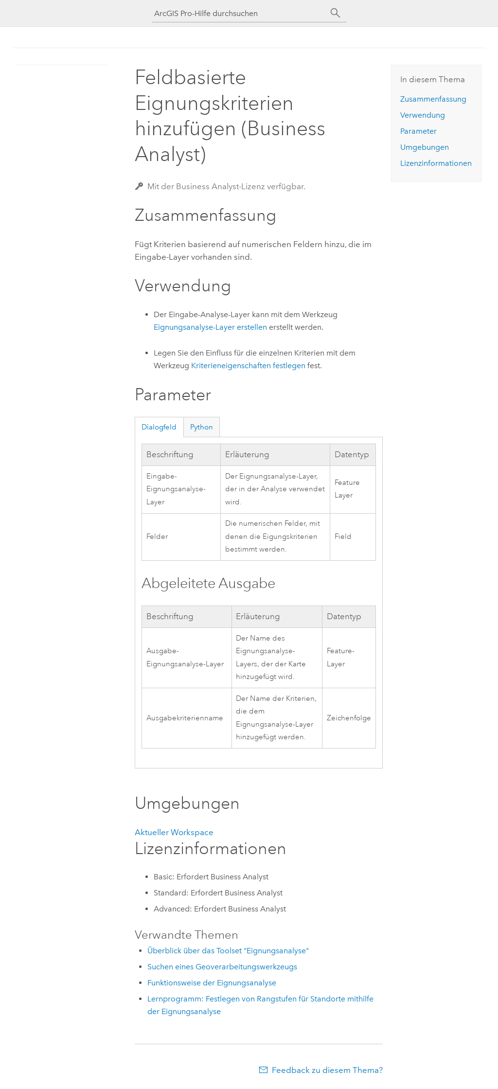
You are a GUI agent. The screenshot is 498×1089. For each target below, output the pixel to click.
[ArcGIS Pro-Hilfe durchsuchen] (239, 13)
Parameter (418, 131)
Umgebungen (424, 147)
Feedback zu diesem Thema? (327, 1070)
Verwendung (422, 115)
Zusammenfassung (433, 99)
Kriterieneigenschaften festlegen (248, 365)
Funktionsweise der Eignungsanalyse (211, 982)
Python (201, 427)
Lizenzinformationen (436, 163)
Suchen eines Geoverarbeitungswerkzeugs (222, 966)
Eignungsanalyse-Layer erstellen (210, 327)
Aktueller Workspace (174, 832)
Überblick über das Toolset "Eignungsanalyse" (228, 950)
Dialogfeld (159, 427)
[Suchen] (335, 13)
